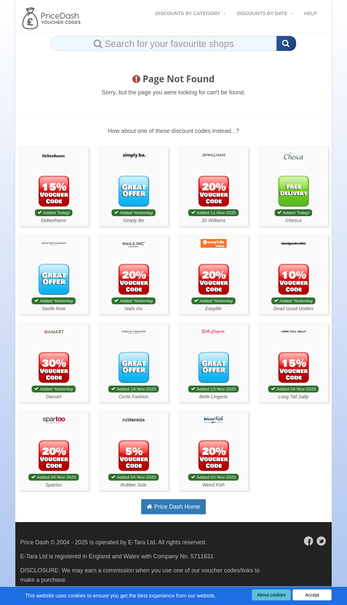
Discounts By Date (262, 13)
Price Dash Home (173, 506)
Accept (312, 594)
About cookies (271, 594)
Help (310, 13)
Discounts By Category (187, 13)
